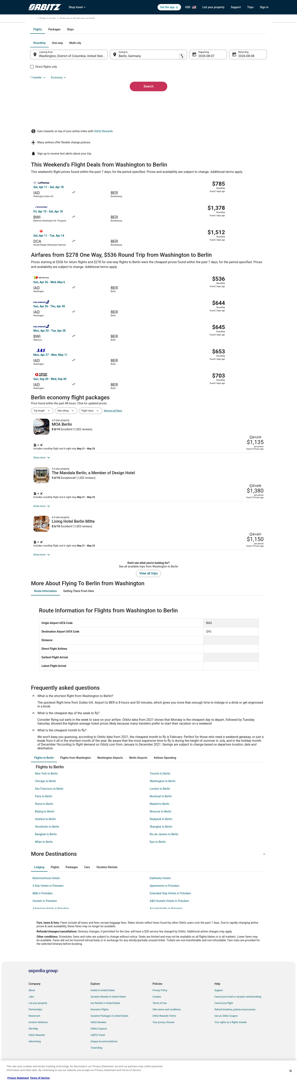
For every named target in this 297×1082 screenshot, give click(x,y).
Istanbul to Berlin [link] (45, 825)
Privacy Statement (18, 1077)
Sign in (264, 7)
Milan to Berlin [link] (44, 848)
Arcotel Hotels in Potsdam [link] (166, 915)
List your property (213, 7)
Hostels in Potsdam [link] (45, 907)
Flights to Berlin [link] (76, 19)
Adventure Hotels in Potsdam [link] (51, 915)
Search (148, 122)
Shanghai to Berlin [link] (161, 833)
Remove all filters (113, 349)
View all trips (148, 580)
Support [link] (218, 997)
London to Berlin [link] (160, 795)
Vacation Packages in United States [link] (109, 1022)
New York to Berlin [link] (46, 780)
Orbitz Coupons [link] (99, 1035)
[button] (148, 860)
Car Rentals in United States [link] (105, 1009)
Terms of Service (40, 1077)
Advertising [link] (35, 1048)
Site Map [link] (33, 1035)
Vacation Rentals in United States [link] (108, 1003)
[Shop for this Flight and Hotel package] (206, 390)
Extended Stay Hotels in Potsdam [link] (170, 900)
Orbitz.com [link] (34, 19)
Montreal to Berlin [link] (161, 802)
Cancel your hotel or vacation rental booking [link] (237, 1003)
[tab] (132, 72)
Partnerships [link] (35, 1016)
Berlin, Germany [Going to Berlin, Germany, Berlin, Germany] (132, 99)
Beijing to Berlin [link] (44, 818)
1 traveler (225, 86)
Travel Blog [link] (96, 1054)
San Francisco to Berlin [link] (49, 795)
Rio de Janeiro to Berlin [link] (164, 840)
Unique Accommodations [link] (104, 1048)
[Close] (290, 1070)
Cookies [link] (156, 1003)
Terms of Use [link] (159, 1009)
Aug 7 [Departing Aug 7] (200, 99)
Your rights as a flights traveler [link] (230, 1028)
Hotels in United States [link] (103, 997)
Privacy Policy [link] (159, 997)
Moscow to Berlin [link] (160, 818)
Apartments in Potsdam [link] (164, 892)
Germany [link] (59, 19)
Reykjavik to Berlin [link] (161, 825)
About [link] (32, 997)
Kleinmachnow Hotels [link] (46, 884)
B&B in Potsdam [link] (43, 900)
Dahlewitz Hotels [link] (160, 884)
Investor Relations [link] (38, 1028)
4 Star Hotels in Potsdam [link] (48, 892)
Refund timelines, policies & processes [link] (234, 1016)
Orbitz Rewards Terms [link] (164, 1022)
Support (236, 7)
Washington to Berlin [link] (162, 787)
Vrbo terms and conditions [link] (166, 1016)
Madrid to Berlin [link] (159, 810)
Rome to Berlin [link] (44, 810)
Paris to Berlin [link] (43, 802)
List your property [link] (38, 1009)
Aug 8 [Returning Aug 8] (237, 99)
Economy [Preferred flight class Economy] (246, 86)
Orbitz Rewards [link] (37, 1041)
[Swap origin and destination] (112, 97)
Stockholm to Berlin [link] (47, 833)
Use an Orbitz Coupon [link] (226, 1022)
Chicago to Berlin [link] (45, 787)
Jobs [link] (31, 1003)
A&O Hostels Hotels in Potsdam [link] (169, 907)
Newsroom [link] (34, 1022)
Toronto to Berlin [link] (160, 780)
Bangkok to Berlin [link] (46, 840)
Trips (250, 7)
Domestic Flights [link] (100, 1016)
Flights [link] (47, 19)
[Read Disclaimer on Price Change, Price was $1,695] (255, 431)
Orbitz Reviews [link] (98, 1028)
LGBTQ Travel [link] (98, 1041)
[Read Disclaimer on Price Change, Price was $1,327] (238, 504)
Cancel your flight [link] (223, 1009)
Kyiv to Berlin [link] (158, 848)
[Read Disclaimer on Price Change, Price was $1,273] (238, 362)
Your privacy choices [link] (163, 1028)
